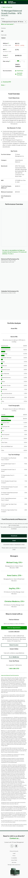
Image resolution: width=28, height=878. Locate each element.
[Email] (14, 540)
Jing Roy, (14, 588)
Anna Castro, (14, 575)
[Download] (14, 535)
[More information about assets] (7, 54)
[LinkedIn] (16, 845)
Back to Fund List (7, 6)
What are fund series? (7, 23)
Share (3, 84)
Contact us (14, 837)
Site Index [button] (14, 861)
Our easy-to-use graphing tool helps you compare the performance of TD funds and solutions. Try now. (14, 251)
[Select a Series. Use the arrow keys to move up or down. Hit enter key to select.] (14, 20)
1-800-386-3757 (14, 667)
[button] (14, 627)
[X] (12, 845)
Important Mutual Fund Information (10, 674)
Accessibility (14, 857)
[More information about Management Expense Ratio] (6, 48)
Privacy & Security (14, 850)
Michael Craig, (14, 562)
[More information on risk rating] (9, 60)
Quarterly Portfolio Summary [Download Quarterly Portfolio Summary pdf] (19, 73)
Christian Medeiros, (14, 601)
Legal (14, 852)
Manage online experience (14, 863)
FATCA (14, 854)
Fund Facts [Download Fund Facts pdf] (20, 70)
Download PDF (7, 81)
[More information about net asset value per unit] (8, 42)
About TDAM (14, 859)
